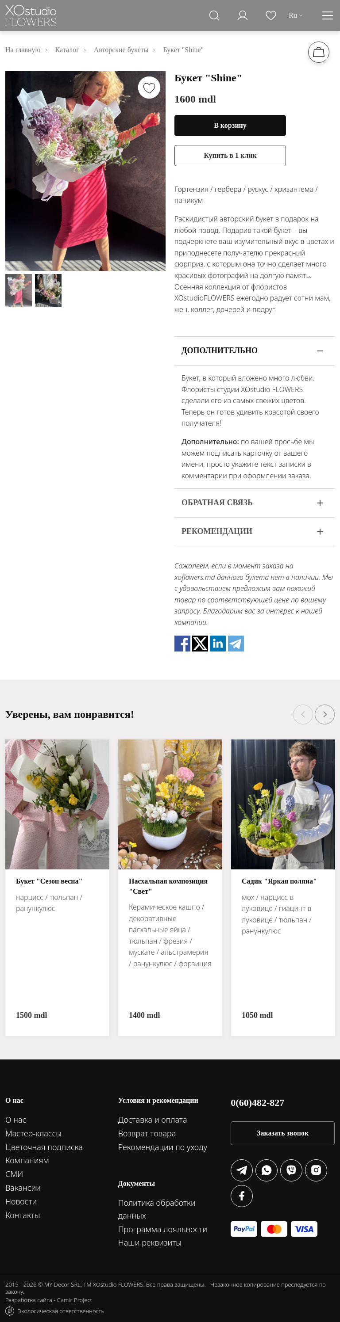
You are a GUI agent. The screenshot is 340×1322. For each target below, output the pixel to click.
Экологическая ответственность (61, 1311)
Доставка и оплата (152, 1119)
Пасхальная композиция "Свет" (168, 886)
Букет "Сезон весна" (49, 881)
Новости (21, 1201)
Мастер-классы (33, 1133)
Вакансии (23, 1187)
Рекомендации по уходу (162, 1147)
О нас (15, 1119)
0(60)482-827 (257, 1102)
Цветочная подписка (44, 1147)
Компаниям (27, 1160)
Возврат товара (147, 1133)
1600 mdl (195, 99)
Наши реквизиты (150, 1242)
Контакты (22, 1215)
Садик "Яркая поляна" (279, 881)
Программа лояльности (162, 1229)
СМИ (14, 1174)
